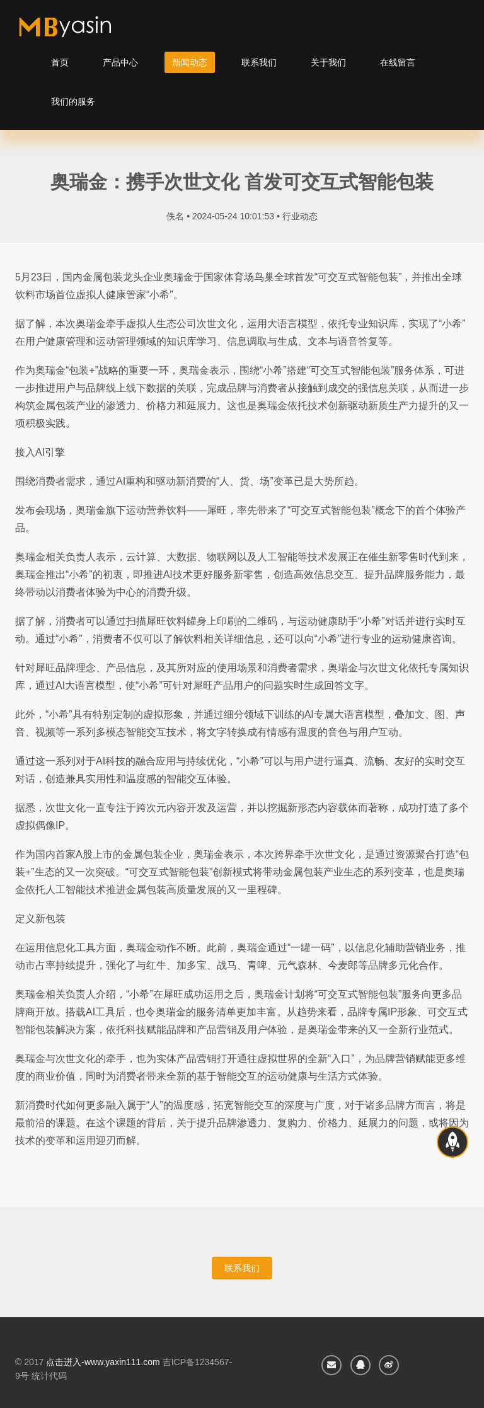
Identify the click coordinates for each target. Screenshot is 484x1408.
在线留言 (397, 62)
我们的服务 (73, 101)
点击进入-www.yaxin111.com (103, 1362)
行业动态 (300, 216)
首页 (60, 62)
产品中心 (120, 62)
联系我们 (259, 62)
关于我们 (328, 62)
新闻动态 (189, 62)
